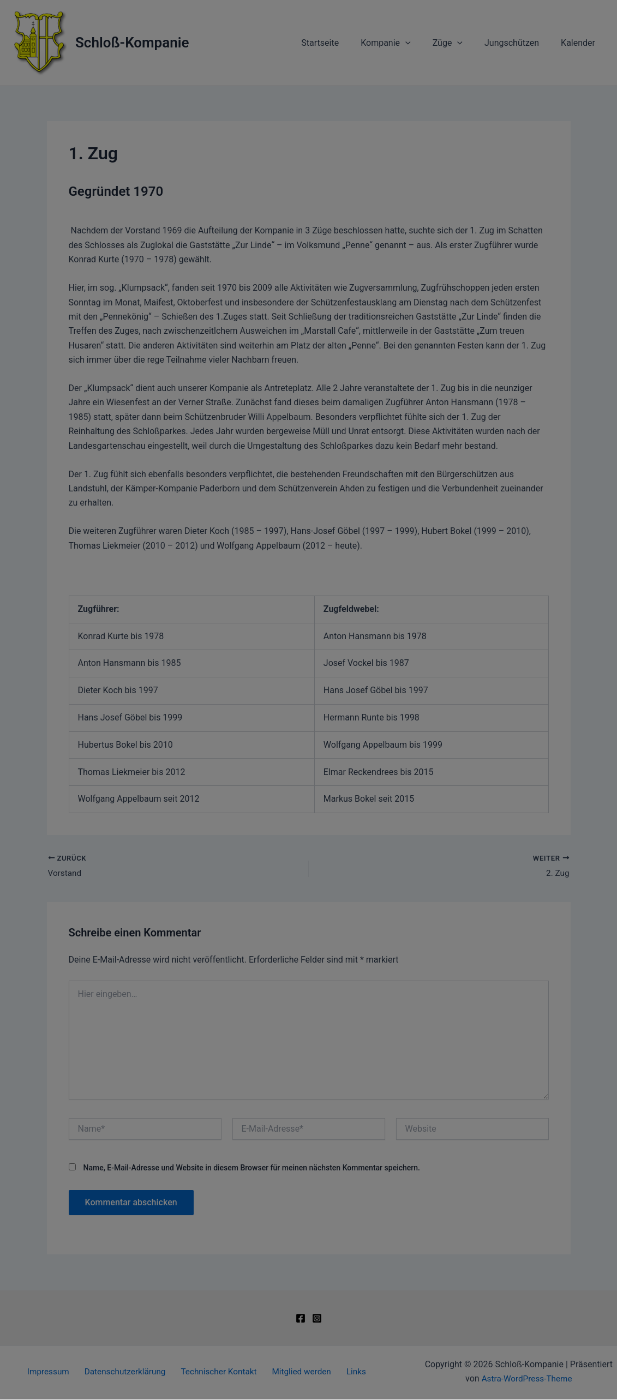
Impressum (351, 861)
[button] (308, 775)
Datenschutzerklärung (361, 691)
